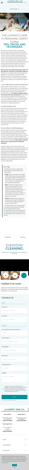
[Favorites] (25, 2)
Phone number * (6, 337)
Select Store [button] (13, 9)
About (10, 15)
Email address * (5, 346)
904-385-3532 (21, 419)
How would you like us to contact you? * (11, 329)
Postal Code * (5, 355)
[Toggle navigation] (2, 3)
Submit (14, 397)
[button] (22, 2)
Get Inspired (14, 445)
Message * (4, 372)
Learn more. (5, 462)
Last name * (4, 315)
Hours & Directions (7, 420)
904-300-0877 (7, 419)
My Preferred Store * (6, 364)
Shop (14, 439)
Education (14, 450)
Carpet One (4, 15)
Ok (14, 465)
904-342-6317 (7, 430)
